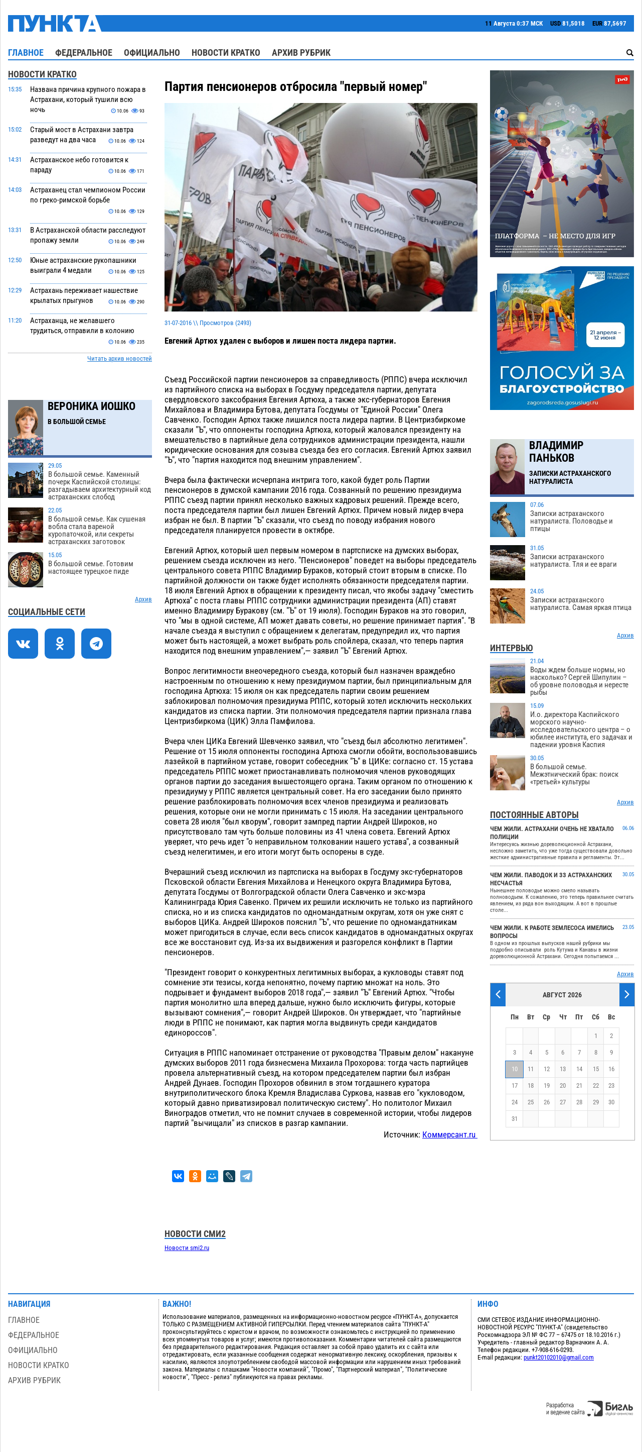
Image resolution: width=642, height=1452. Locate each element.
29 (596, 1102)
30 (611, 1102)
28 (579, 1102)
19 (547, 1085)
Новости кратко (226, 52)
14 (579, 1069)
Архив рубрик (301, 52)
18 (531, 1085)
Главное (26, 52)
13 (563, 1069)
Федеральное (83, 52)
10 (515, 1069)
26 (547, 1102)
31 (515, 1118)
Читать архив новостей (119, 358)
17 (515, 1085)
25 (531, 1102)
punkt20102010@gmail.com (559, 1357)
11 (531, 1069)
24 (515, 1102)
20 (563, 1085)
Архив (143, 599)
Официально (152, 52)
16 (611, 1069)
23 (611, 1085)
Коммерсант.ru (449, 1134)
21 (579, 1085)
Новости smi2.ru (187, 1248)
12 (547, 1069)
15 (596, 1069)
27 (563, 1102)
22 (596, 1085)
